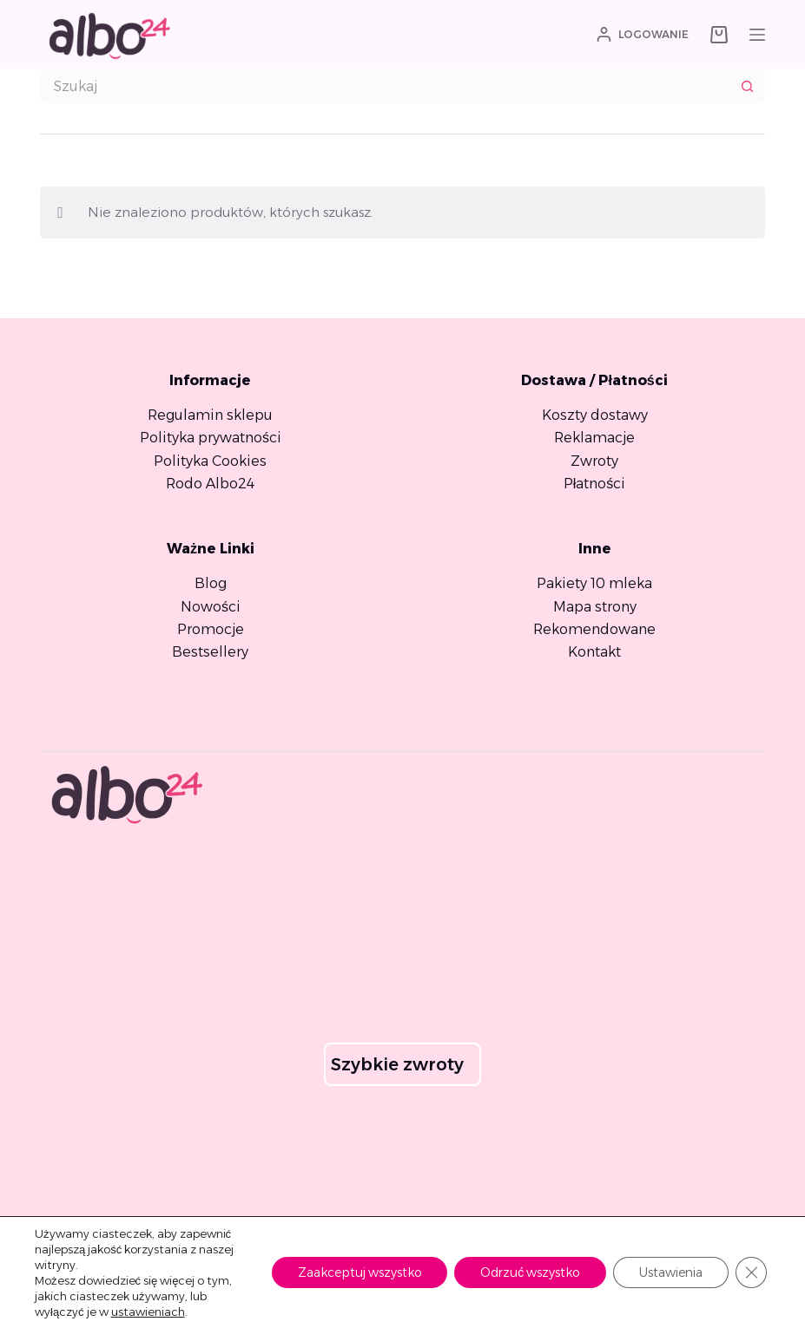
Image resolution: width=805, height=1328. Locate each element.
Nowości (211, 607)
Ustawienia (671, 1272)
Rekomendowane (594, 629)
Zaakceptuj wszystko (359, 1272)
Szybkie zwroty (397, 1064)
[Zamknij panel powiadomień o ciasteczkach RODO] (751, 1272)
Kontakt (594, 652)
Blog (211, 583)
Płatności (595, 483)
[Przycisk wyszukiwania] (747, 85)
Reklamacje (594, 437)
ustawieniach (148, 1311)
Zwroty (594, 461)
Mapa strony (595, 607)
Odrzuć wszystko (530, 1272)
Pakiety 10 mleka (594, 583)
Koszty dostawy (595, 415)
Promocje (210, 629)
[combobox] (385, 86)
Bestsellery (210, 652)
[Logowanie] (643, 34)
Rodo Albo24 (210, 483)
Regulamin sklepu (210, 415)
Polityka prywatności (210, 437)
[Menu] (757, 35)
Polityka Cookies (210, 461)
